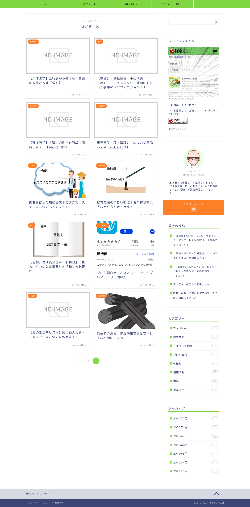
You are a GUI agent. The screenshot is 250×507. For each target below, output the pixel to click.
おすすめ (195, 337)
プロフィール (89, 4)
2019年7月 (195, 436)
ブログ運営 (195, 355)
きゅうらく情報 (195, 346)
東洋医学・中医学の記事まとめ (191, 284)
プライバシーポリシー (172, 4)
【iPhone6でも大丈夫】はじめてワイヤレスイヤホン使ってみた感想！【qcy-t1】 (195, 271)
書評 (195, 381)
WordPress (195, 328)
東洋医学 (195, 390)
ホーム (47, 4)
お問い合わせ (131, 4)
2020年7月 (195, 418)
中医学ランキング (177, 128)
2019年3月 (195, 471)
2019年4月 (195, 462)
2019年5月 (195, 453)
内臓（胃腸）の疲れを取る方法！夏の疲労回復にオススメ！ (195, 295)
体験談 (195, 363)
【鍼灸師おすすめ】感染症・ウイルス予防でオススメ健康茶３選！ (195, 256)
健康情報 (195, 372)
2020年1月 (195, 427)
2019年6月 (195, 445)
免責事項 (59, 502)
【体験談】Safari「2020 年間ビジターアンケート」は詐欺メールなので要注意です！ (195, 240)
